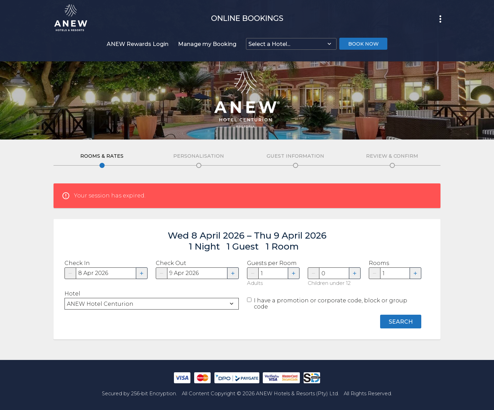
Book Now (363, 44)
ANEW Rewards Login (137, 44)
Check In (77, 263)
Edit (102, 165)
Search (401, 321)
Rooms (379, 263)
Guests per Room (272, 263)
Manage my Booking (207, 44)
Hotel (72, 294)
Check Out (171, 263)
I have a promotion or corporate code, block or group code (330, 304)
